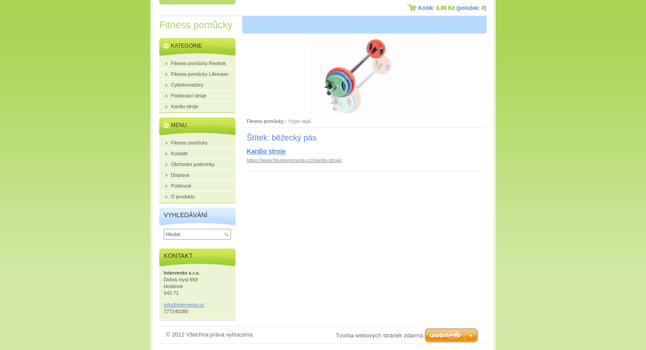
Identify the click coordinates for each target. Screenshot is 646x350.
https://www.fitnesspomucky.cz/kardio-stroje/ (294, 160)
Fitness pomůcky (265, 121)
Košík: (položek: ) (452, 8)
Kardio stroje (266, 151)
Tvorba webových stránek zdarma (379, 335)
